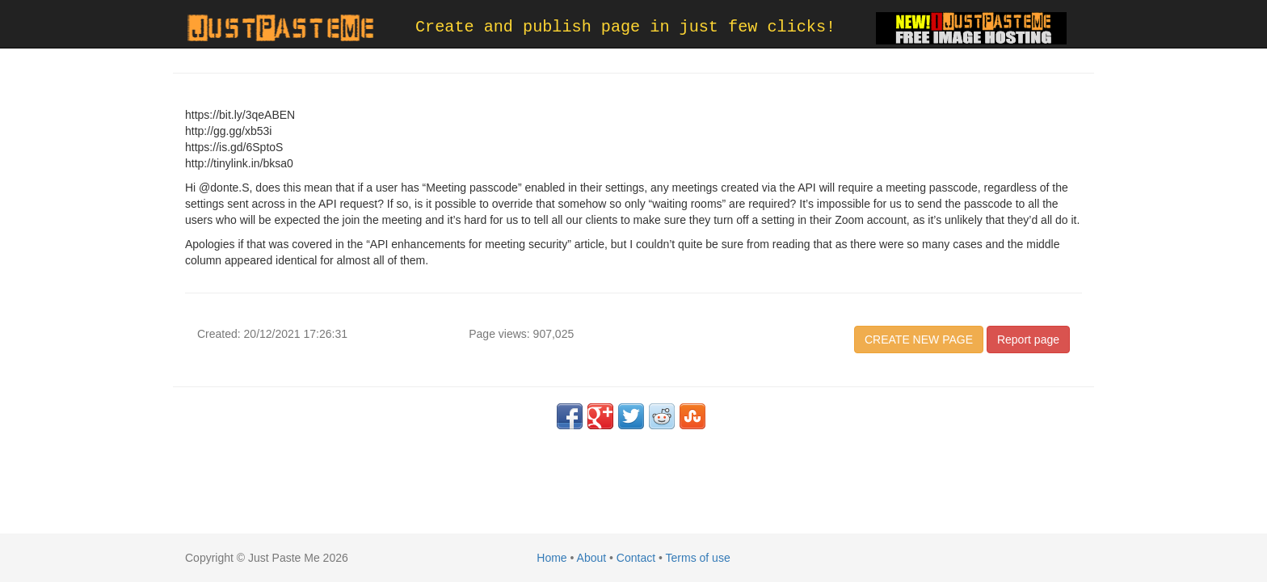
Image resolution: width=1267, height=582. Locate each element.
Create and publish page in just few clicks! (625, 27)
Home (551, 557)
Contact (636, 557)
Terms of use (698, 557)
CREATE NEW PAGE (919, 339)
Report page (1028, 339)
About (592, 557)
